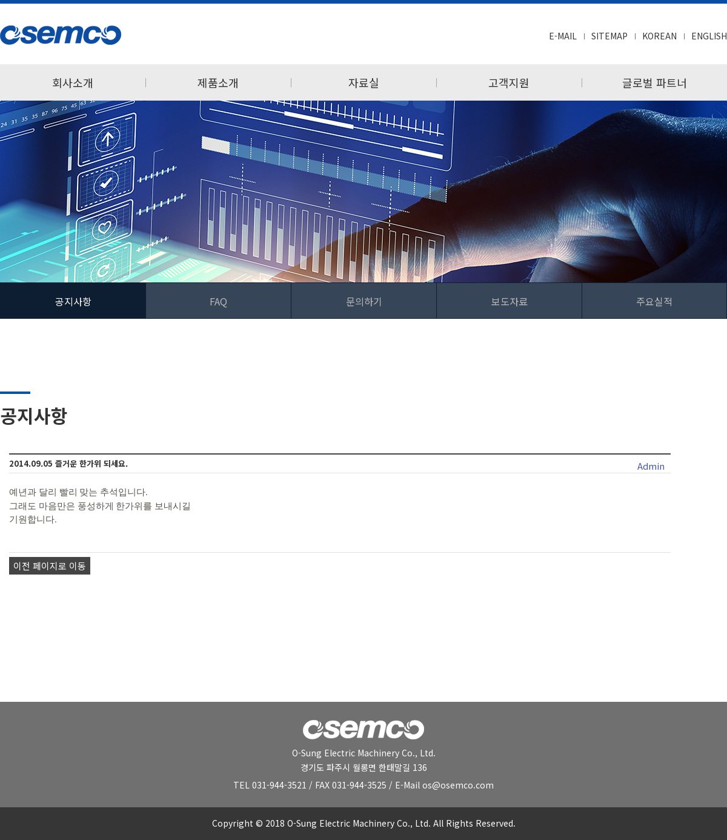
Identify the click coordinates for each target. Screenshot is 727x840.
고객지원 (508, 82)
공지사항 (73, 301)
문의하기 (364, 301)
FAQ (218, 301)
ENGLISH (709, 36)
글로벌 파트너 (654, 82)
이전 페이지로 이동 (49, 565)
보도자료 (509, 301)
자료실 (363, 82)
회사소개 (72, 82)
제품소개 (218, 82)
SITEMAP (609, 36)
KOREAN (659, 36)
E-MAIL (563, 36)
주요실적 (654, 301)
